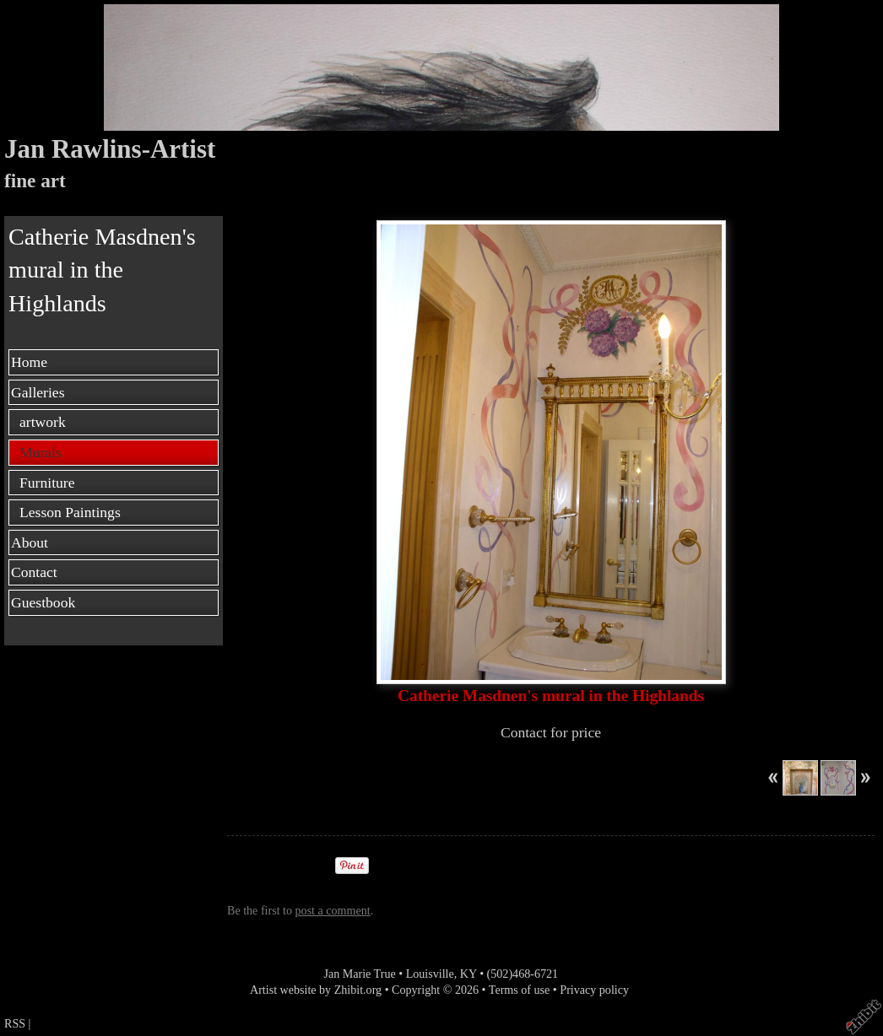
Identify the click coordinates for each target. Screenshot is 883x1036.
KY (468, 973)
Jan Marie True (359, 973)
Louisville (430, 973)
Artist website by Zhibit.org (316, 989)
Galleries (38, 392)
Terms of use (519, 989)
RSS (14, 1023)
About (29, 542)
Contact (34, 572)
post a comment (333, 910)
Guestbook (43, 602)
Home (29, 361)
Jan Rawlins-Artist (109, 149)
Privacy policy (594, 989)
